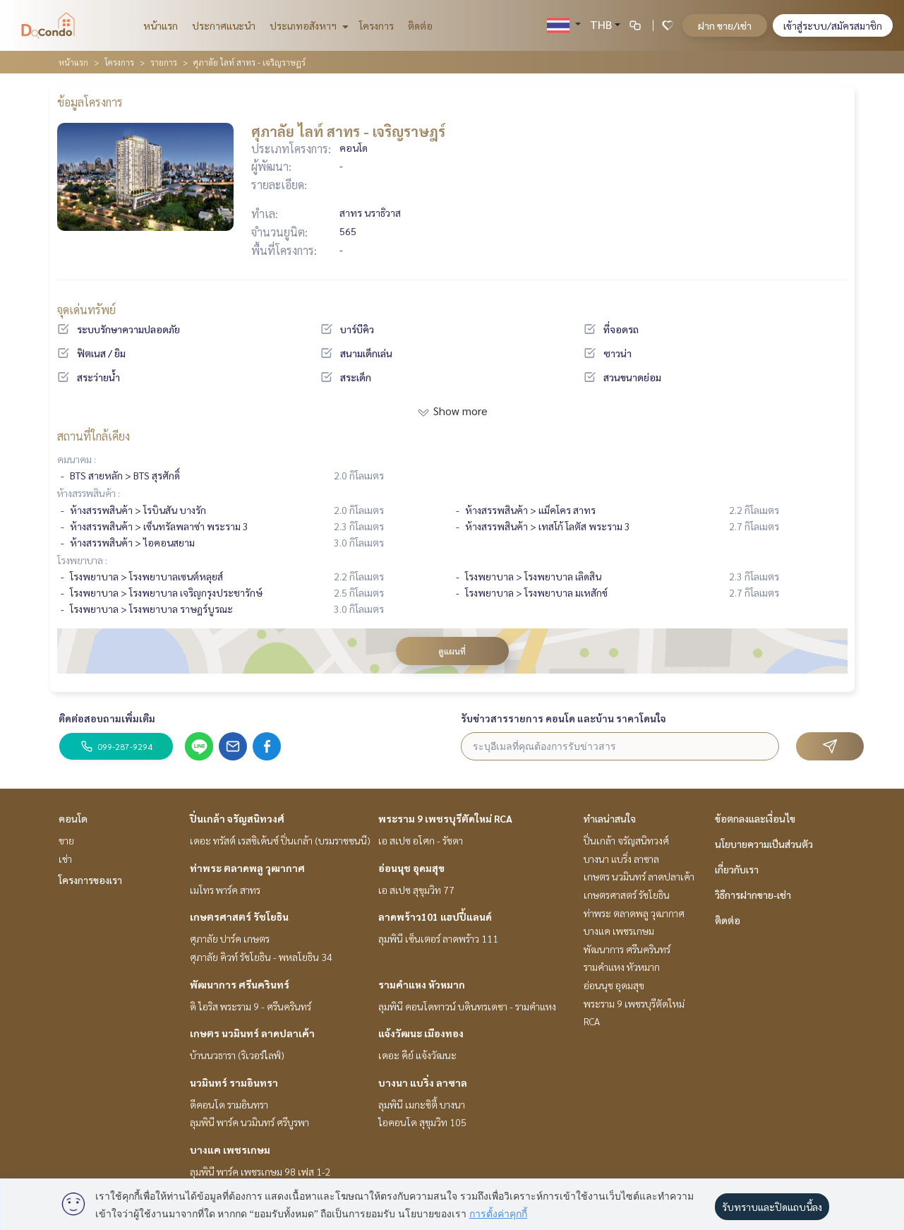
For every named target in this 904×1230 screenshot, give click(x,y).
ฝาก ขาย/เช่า (725, 25)
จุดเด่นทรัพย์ (86, 309)
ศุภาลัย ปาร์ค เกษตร (230, 938)
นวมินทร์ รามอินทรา (234, 1082)
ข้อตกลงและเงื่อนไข (755, 818)
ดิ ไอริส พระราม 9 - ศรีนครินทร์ (250, 1006)
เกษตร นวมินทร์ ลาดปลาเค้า (252, 1033)
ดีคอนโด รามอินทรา (229, 1104)
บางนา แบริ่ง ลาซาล (422, 1082)
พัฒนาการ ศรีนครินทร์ (239, 984)
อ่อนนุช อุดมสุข (411, 867)
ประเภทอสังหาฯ (307, 25)
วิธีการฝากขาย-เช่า (753, 894)
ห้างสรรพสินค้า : (88, 492)
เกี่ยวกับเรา (737, 869)
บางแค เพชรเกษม (230, 1149)
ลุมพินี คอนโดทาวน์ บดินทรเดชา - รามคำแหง (467, 1006)
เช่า (65, 858)
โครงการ (376, 25)
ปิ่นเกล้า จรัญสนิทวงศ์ (237, 818)
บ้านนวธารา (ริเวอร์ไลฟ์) (237, 1055)
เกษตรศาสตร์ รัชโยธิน (239, 916)
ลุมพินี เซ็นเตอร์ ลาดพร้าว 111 (438, 938)
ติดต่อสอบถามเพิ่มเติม (107, 718)
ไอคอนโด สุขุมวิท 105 (422, 1122)
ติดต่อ (420, 25)
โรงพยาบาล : (82, 560)
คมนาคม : (76, 459)
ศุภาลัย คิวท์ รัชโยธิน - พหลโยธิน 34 (261, 956)
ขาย (66, 840)
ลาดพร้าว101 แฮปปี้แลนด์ (435, 916)
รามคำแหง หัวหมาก (421, 984)
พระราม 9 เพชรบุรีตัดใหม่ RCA (445, 818)
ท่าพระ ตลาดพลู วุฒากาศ (247, 867)
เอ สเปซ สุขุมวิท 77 (416, 889)
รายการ (163, 62)
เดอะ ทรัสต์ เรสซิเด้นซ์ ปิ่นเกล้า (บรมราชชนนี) (280, 840)
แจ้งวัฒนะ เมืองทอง (421, 1033)
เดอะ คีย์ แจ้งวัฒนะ (417, 1055)
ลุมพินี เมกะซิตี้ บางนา (421, 1104)
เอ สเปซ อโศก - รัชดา (420, 840)
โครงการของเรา (90, 879)
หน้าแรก (160, 25)
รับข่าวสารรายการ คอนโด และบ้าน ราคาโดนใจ (563, 718)
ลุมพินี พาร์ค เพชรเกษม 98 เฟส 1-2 (260, 1171)
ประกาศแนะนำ (223, 25)
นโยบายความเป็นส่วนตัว (764, 843)
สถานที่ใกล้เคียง (93, 436)
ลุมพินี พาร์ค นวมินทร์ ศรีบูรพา (249, 1122)
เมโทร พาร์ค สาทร (225, 889)
